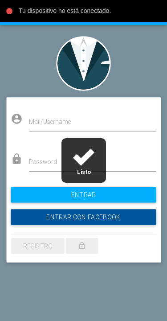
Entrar (83, 190)
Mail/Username (53, 124)
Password (47, 161)
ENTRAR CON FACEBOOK (83, 211)
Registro (41, 238)
